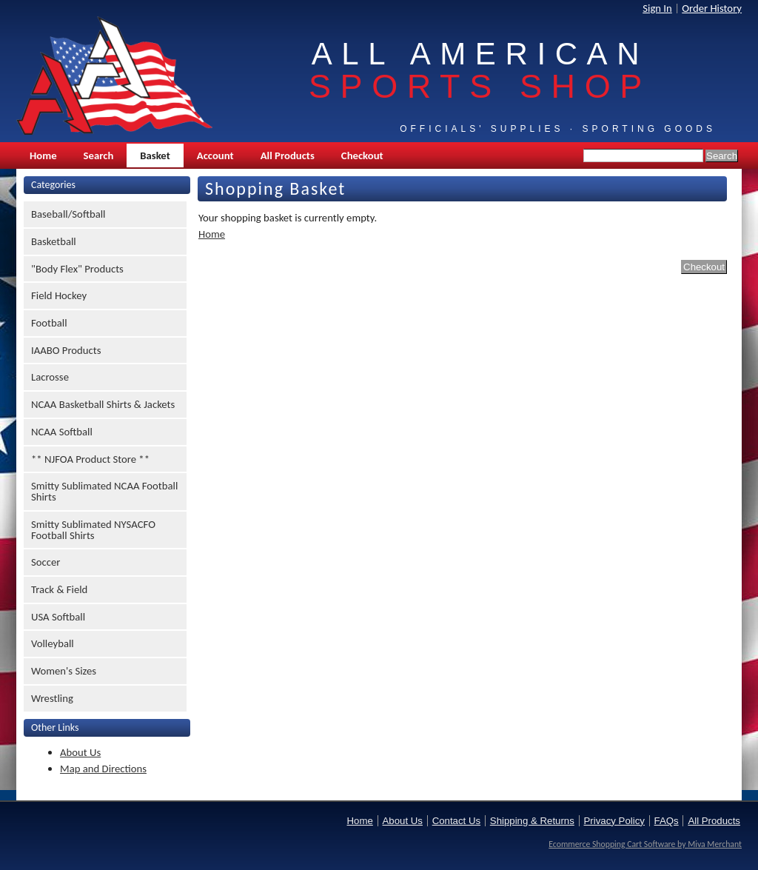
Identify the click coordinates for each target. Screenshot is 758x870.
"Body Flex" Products (77, 268)
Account (215, 155)
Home (43, 155)
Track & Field (59, 589)
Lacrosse (50, 377)
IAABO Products (66, 350)
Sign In (657, 8)
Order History (712, 8)
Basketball (53, 241)
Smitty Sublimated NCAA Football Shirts (104, 491)
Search (99, 155)
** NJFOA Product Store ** (90, 459)
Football (49, 322)
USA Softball (58, 616)
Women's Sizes (63, 670)
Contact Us (456, 820)
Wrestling (52, 698)
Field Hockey (59, 295)
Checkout (362, 155)
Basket (155, 155)
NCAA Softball (62, 431)
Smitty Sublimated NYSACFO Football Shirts (93, 530)
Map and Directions (103, 768)
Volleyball (52, 643)
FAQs (666, 820)
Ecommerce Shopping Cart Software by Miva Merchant (645, 844)
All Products (288, 155)
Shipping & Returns (532, 820)
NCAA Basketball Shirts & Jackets (103, 404)
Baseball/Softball (68, 214)
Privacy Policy (614, 820)
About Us (80, 752)
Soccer (45, 562)
